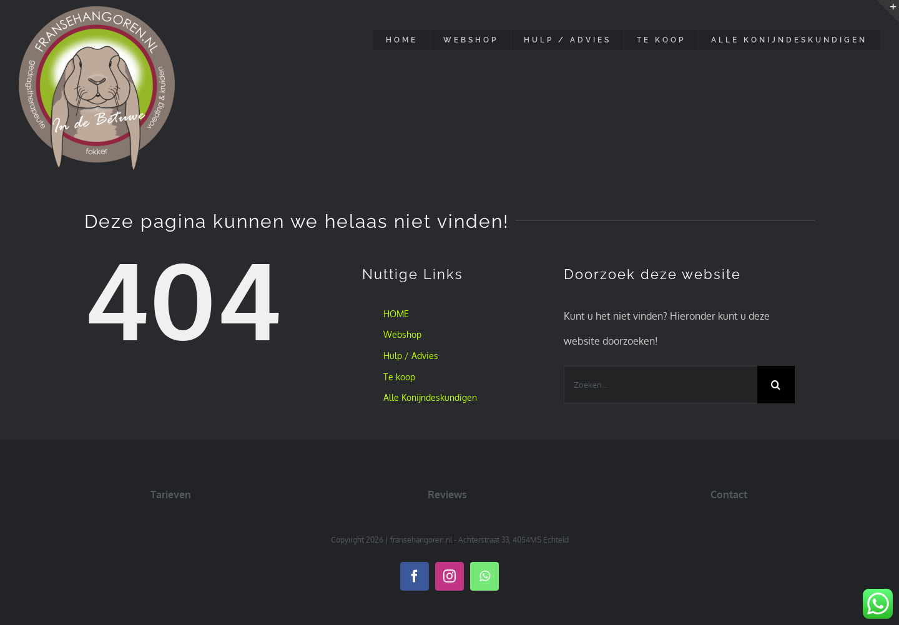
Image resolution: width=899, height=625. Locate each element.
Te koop (399, 377)
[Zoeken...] (660, 384)
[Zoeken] (776, 384)
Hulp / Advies (410, 355)
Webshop (402, 334)
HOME (396, 313)
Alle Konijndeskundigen (430, 397)
